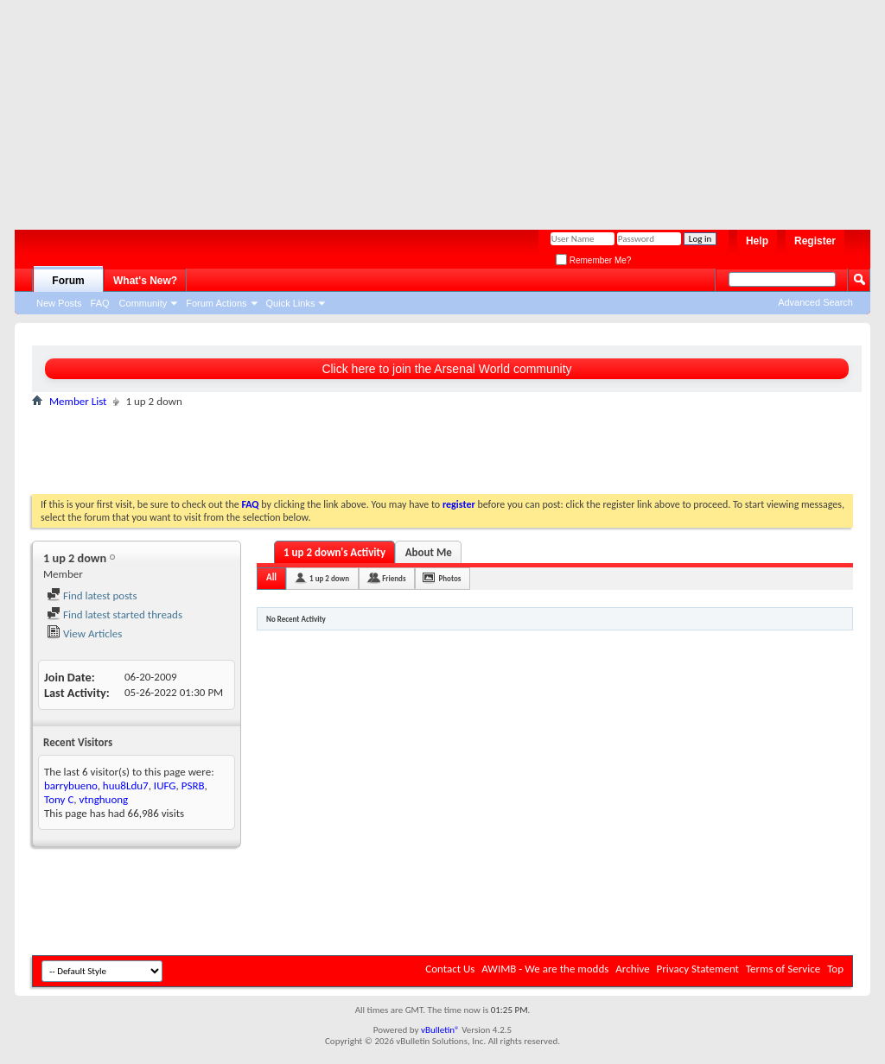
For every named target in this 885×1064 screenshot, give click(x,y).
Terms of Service (783, 968)
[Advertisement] (434, 108)
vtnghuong (104, 799)
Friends (393, 578)
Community (143, 303)
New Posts (59, 303)
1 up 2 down (329, 578)
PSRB (193, 785)
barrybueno (71, 785)
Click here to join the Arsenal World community (446, 369)
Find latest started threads (114, 614)
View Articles (84, 633)
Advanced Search (815, 302)
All (271, 577)
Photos (449, 578)
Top (835, 968)
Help (757, 241)
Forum (68, 281)
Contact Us (449, 968)
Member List (77, 401)
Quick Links (290, 303)
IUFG (165, 785)
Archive (632, 968)
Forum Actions (216, 303)
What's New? (145, 281)
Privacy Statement (698, 968)
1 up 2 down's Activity (334, 552)
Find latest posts (92, 595)
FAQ (100, 303)
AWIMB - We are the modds (544, 968)
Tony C (58, 799)
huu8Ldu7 (126, 785)
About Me (428, 552)
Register (815, 241)
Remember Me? (593, 260)
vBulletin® (440, 1030)
